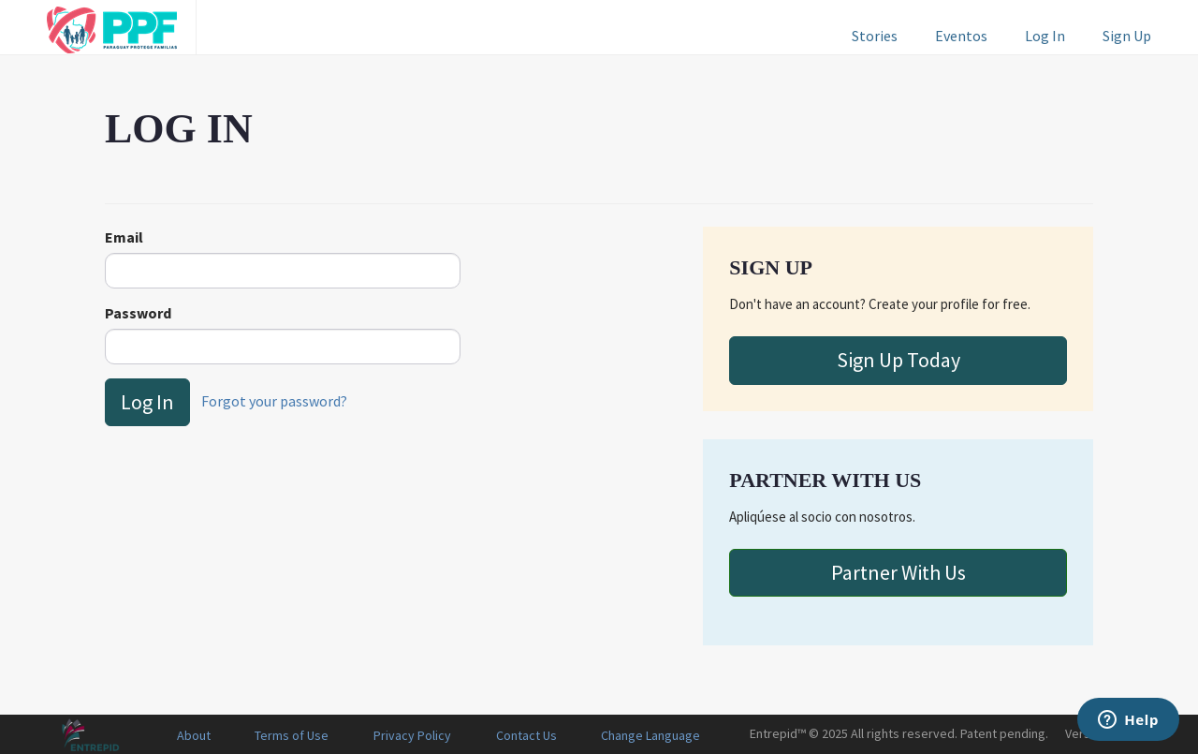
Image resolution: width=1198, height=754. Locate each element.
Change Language (650, 735)
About (194, 735)
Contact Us (526, 735)
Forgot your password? (274, 400)
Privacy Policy (412, 735)
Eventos (961, 35)
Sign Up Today (898, 360)
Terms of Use (292, 735)
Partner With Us (898, 572)
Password (138, 312)
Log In (1045, 35)
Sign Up (1127, 35)
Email (124, 237)
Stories (875, 35)
